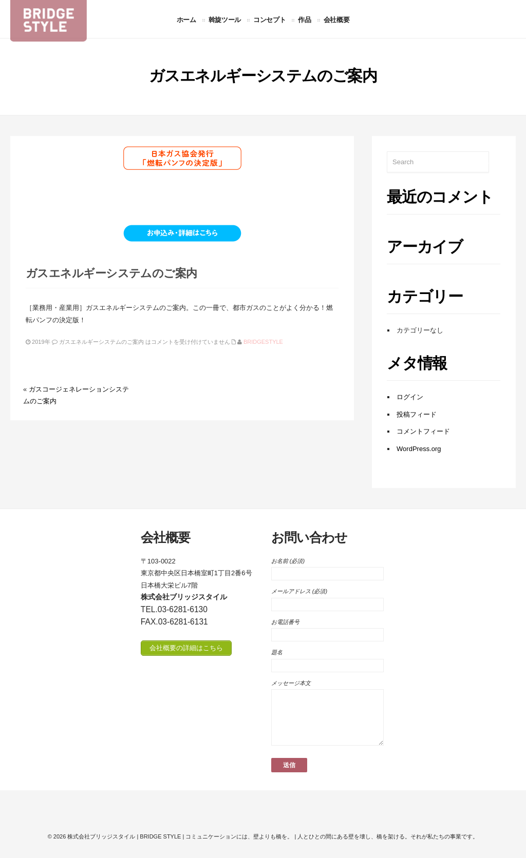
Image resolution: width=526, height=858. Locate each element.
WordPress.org (419, 449)
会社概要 (337, 19)
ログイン (410, 397)
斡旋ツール (225, 19)
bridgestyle (263, 342)
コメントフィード (423, 431)
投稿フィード (417, 414)
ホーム (186, 19)
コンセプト (269, 19)
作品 (304, 19)
